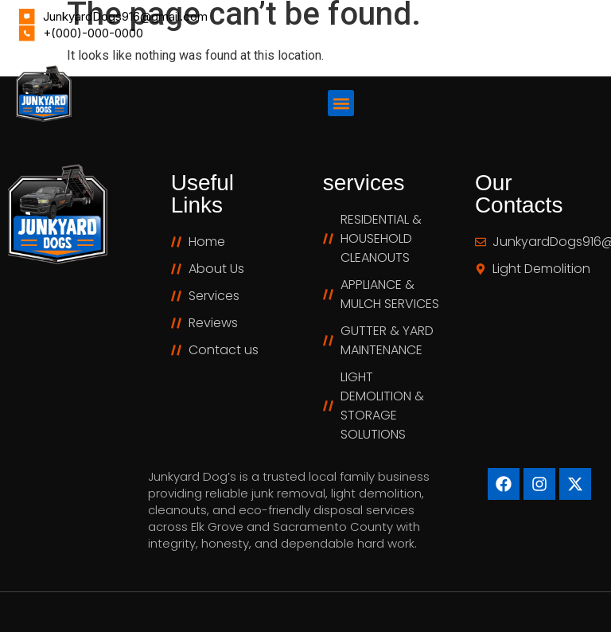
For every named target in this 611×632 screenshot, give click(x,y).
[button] (341, 103)
